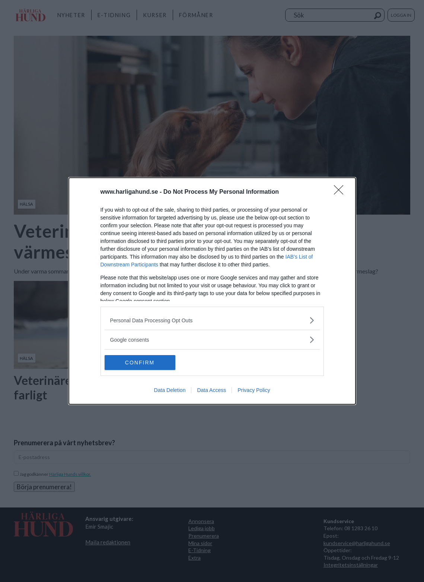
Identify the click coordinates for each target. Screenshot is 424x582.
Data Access (211, 390)
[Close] (341, 192)
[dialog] (212, 291)
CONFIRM (139, 363)
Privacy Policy (253, 390)
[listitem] (212, 320)
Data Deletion (170, 390)
